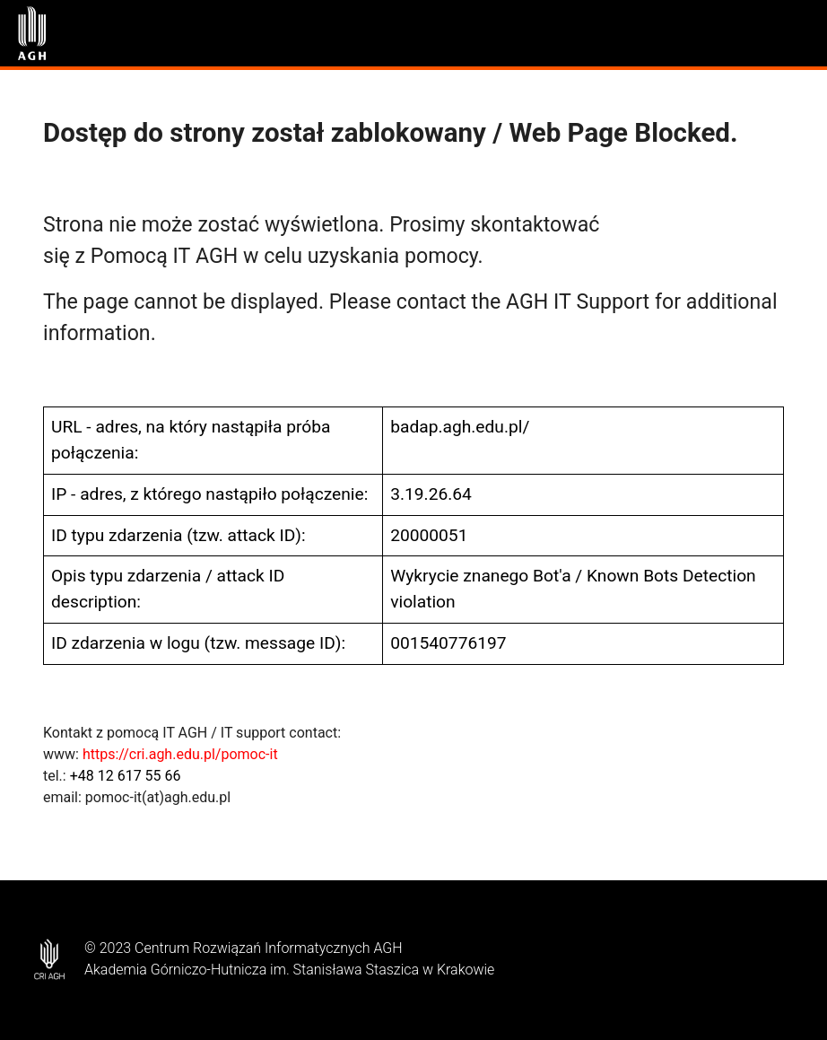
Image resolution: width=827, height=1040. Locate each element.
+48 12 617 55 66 (125, 775)
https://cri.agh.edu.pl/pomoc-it (180, 754)
